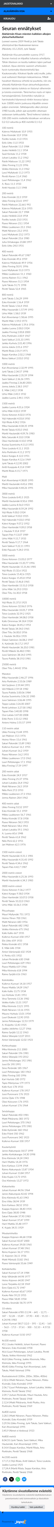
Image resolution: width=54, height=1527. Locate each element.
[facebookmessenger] (24, 1479)
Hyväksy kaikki (18, 1507)
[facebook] (5, 1479)
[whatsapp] (17, 1479)
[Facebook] (4, 1512)
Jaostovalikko (29, 3)
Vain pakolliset (36, 1507)
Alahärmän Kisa (29, 11)
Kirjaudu (27, 18)
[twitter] (11, 1479)
